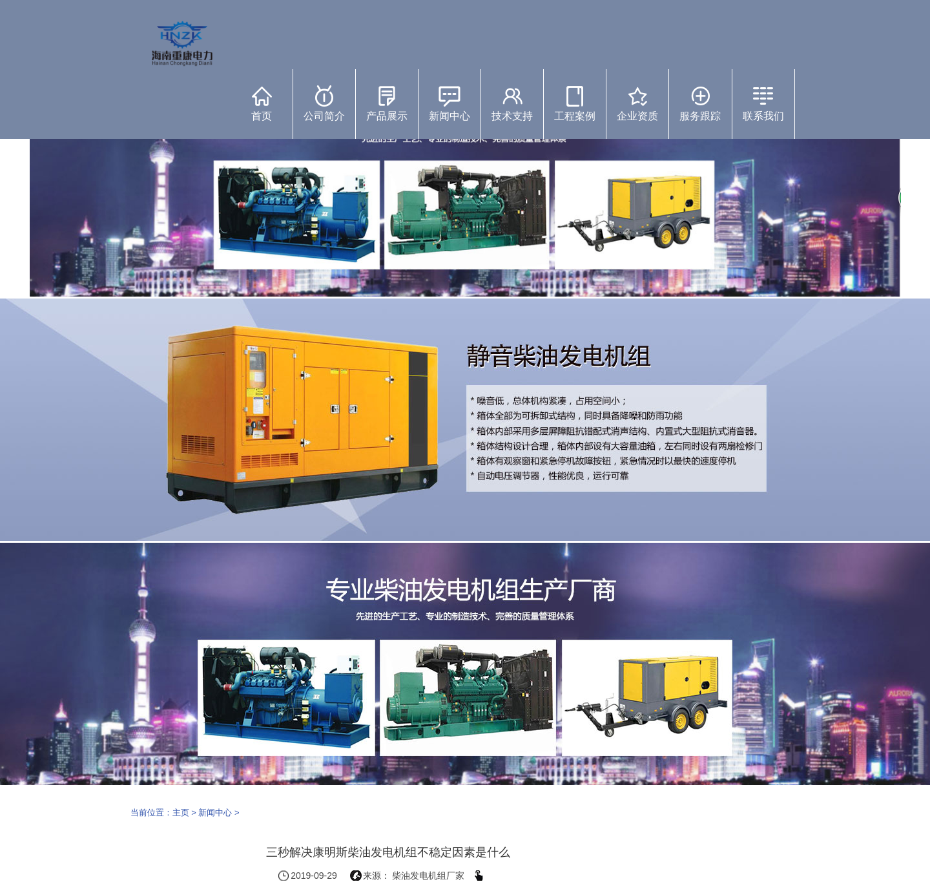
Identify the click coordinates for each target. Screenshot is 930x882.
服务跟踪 (700, 103)
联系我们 (763, 103)
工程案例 (575, 103)
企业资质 (637, 103)
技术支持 (512, 103)
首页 (262, 103)
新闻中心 (449, 103)
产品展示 (387, 103)
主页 (180, 812)
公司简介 (324, 103)
